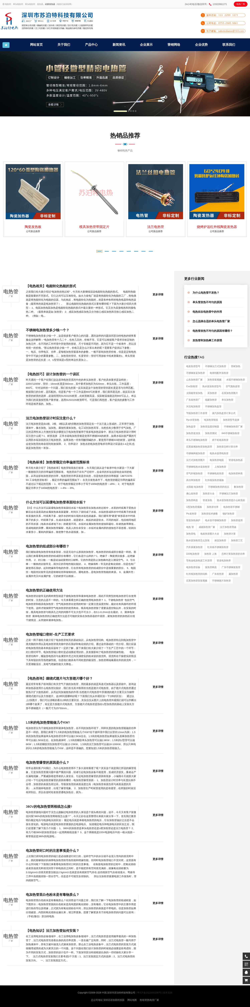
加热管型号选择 (231, 420)
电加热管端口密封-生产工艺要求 (50, 635)
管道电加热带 (224, 560)
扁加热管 (233, 574)
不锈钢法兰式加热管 (215, 366)
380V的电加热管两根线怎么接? (49, 807)
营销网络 (174, 44)
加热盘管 (191, 426)
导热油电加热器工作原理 (199, 560)
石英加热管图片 (230, 393)
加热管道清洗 (193, 433)
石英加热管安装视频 (196, 580)
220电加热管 (192, 553)
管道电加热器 (236, 460)
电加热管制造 (211, 420)
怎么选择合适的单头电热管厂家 (211, 321)
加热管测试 (211, 433)
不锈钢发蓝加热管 (195, 373)
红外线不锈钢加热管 (217, 547)
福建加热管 (211, 399)
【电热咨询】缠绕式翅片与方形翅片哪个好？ (59, 679)
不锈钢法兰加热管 (228, 493)
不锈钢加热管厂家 (233, 426)
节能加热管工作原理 (196, 413)
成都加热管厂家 (207, 527)
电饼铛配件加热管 (219, 373)
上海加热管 (220, 466)
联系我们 (228, 44)
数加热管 (238, 486)
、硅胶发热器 (49, 4)
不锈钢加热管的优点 (218, 486)
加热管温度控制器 (209, 426)
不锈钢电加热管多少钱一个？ (47, 331)
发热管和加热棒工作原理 (207, 340)
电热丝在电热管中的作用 (207, 312)
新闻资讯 (119, 44)
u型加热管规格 (194, 507)
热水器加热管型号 (211, 386)
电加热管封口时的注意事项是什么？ (52, 851)
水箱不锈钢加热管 (235, 379)
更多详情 (158, 295)
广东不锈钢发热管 (231, 567)
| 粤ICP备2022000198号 (148, 992)
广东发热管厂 (193, 399)
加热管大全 (208, 493)
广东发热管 (218, 574)
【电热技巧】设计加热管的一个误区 (52, 375)
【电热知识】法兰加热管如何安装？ (52, 931)
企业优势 (201, 44)
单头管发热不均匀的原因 (207, 302)
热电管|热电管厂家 (149, 1000)
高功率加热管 (193, 480)
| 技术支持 (167, 992)
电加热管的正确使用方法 (44, 591)
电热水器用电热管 (219, 453)
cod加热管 (192, 386)
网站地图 (132, 1000)
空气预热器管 (233, 386)
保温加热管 (220, 540)
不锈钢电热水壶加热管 (198, 466)
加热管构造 (192, 500)
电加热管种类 (236, 473)
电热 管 (190, 527)
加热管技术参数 (209, 513)
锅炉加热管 (228, 513)
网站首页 (36, 44)
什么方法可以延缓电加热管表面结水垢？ (56, 503)
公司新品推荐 (33, 231)
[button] (19, 83)
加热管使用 (237, 520)
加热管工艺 (237, 540)
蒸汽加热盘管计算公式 (223, 413)
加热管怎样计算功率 (227, 446)
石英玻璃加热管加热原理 (199, 446)
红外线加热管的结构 (196, 574)
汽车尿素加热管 (194, 547)
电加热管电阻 (217, 460)
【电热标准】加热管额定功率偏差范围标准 (57, 463)
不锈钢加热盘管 (213, 406)
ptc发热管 (191, 513)
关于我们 (63, 44)
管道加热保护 (193, 520)
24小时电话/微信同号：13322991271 (206, 4)
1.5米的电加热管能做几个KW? (48, 723)
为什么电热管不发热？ (206, 293)
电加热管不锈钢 (231, 507)
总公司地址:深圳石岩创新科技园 (107, 1000)
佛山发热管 (192, 493)
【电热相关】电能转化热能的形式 (51, 287)
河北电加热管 (193, 406)
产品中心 (91, 44)
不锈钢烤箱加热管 (195, 453)
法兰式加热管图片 (195, 460)
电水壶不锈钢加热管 (215, 520)
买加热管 (212, 393)
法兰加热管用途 (228, 527)
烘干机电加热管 (220, 440)
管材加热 (235, 366)
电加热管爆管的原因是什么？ (47, 763)
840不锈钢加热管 (230, 433)
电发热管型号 (193, 366)
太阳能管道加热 (194, 393)
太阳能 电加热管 (194, 486)
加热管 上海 (210, 553)
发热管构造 (211, 567)
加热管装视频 (214, 379)
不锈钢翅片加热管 (221, 580)
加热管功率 (212, 507)
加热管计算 (230, 533)
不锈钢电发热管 (215, 473)
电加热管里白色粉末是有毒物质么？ (52, 895)
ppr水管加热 (192, 420)
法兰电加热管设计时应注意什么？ (51, 419)
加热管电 (191, 533)
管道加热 (207, 500)
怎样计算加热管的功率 (233, 553)
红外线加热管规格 (214, 480)
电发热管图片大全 (209, 533)
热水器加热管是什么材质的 (231, 500)
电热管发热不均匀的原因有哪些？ (213, 331)
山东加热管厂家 (194, 379)
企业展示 (146, 44)
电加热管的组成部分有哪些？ (47, 547)
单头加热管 (227, 399)
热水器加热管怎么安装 (198, 540)
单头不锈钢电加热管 (196, 440)
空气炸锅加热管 (194, 473)
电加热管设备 (193, 567)
